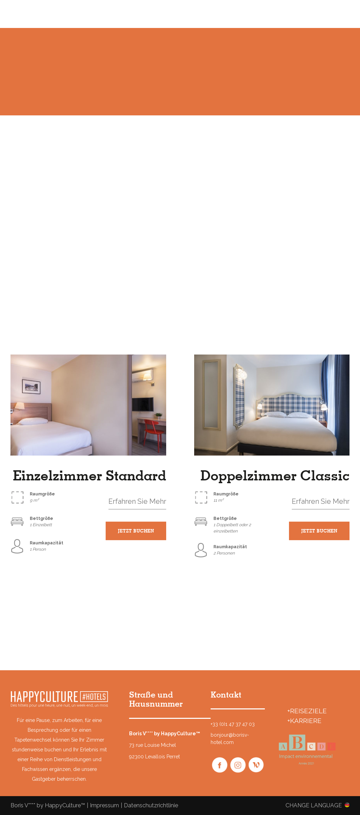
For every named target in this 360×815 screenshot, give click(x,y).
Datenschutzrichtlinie (151, 805)
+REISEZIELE (307, 711)
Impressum (104, 805)
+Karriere (304, 720)
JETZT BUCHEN (136, 531)
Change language (313, 805)
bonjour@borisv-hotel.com (230, 738)
